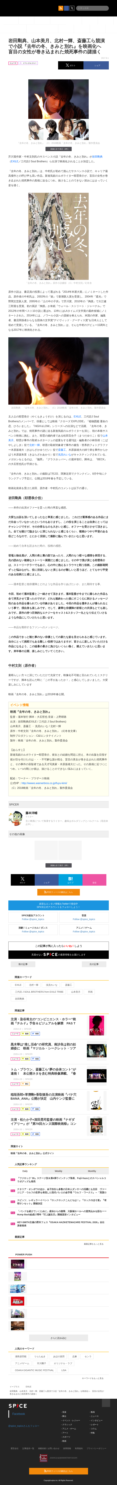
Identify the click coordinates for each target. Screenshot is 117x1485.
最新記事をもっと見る (95, 1244)
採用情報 (67, 1448)
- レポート (94, 1424)
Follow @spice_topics (33, 919)
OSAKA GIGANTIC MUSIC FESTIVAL (33, 1370)
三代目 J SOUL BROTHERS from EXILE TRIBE (37, 991)
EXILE (14, 161)
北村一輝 (34, 445)
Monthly (92, 1171)
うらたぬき (38, 1356)
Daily (24, 1171)
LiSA (62, 1370)
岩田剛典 (97, 156)
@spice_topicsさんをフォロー (23, 1426)
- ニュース (94, 1416)
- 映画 (63, 1441)
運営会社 (14, 1448)
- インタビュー (96, 1420)
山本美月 (74, 991)
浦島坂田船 (19, 1356)
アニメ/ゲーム (20, 1363)
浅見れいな (64, 454)
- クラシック (66, 1424)
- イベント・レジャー (70, 1420)
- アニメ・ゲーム (68, 1429)
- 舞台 (63, 1416)
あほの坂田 (57, 1356)
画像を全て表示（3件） (58, 149)
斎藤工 (62, 449)
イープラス (14, 1387)
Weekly (58, 1171)
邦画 (89, 991)
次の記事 (97, 964)
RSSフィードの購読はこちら (60, 892)
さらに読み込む (68, 1338)
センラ (86, 1356)
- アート (64, 1433)
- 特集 (92, 1433)
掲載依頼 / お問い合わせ (48, 1448)
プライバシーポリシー (96, 1448)
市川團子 (40, 1363)
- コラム (93, 1429)
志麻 (73, 1356)
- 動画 (92, 1412)
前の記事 (20, 964)
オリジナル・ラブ (61, 1363)
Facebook (18, 1414)
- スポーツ (65, 1437)
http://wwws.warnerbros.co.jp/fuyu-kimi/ (44, 783)
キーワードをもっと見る (94, 1378)
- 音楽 (63, 1412)
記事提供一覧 (28, 1448)
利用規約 (79, 1448)
